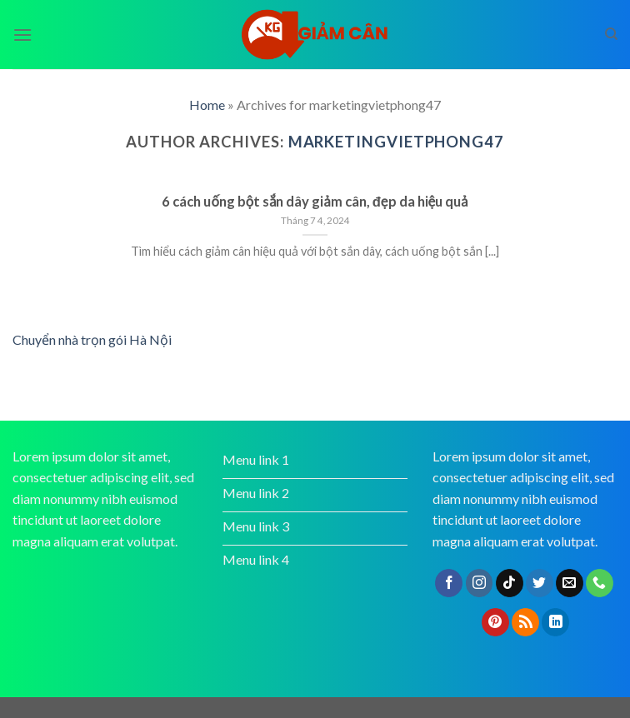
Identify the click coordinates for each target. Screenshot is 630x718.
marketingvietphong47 (396, 141)
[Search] (611, 34)
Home (207, 104)
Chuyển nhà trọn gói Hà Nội (92, 339)
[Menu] (22, 34)
